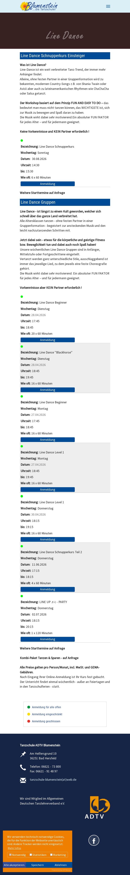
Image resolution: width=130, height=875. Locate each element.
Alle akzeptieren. (14, 865)
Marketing (58, 855)
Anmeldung (47, 184)
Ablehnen (61, 865)
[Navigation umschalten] (108, 6)
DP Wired (67, 869)
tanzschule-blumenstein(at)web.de (53, 780)
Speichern (37, 865)
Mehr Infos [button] (14, 848)
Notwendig (17, 855)
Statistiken (38, 855)
